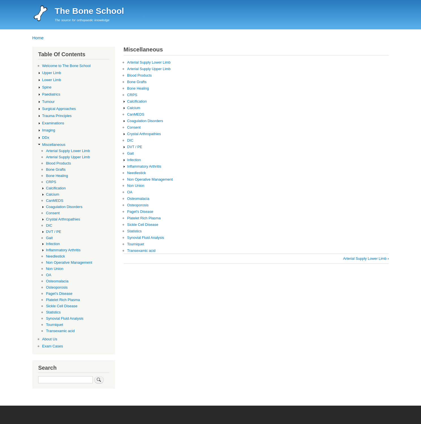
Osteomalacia (138, 198)
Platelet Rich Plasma (144, 218)
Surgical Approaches (59, 109)
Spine (46, 87)
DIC (130, 140)
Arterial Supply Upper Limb (148, 69)
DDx (45, 137)
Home (38, 37)
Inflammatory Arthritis (144, 166)
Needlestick (136, 173)
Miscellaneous (53, 144)
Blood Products (139, 75)
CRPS (132, 95)
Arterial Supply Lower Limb (148, 62)
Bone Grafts (137, 82)
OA (129, 192)
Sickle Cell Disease (142, 224)
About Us (49, 339)
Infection (134, 160)
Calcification (137, 101)
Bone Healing (138, 88)
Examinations (53, 123)
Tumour (48, 101)
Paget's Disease (140, 211)
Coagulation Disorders (145, 121)
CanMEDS (135, 114)
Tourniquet (135, 244)
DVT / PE (134, 147)
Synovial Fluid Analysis (145, 237)
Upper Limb (51, 73)
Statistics (134, 231)
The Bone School (89, 11)
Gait (130, 153)
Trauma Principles (57, 116)
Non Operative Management (150, 179)
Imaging (48, 130)
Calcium (133, 108)
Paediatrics (51, 94)
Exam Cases (52, 346)
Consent (134, 127)
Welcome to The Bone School (66, 66)
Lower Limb (51, 80)
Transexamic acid (141, 250)
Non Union (135, 185)
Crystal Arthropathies (144, 134)
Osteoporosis (138, 205)
